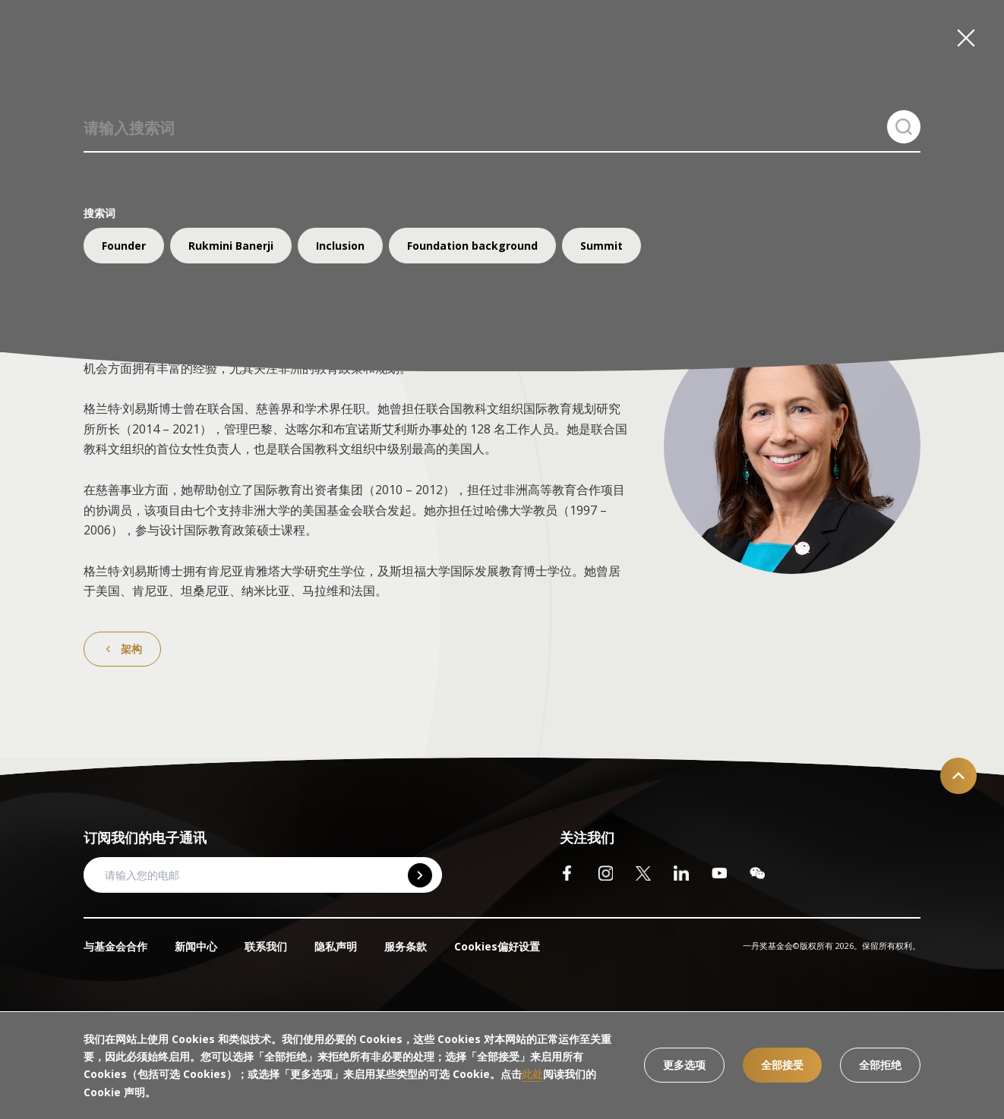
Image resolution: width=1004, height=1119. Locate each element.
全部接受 (782, 1065)
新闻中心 (196, 946)
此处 (532, 1074)
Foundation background (472, 245)
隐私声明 (335, 946)
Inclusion (340, 245)
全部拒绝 (880, 1065)
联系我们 (266, 946)
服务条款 (405, 946)
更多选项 (684, 1065)
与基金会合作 (115, 946)
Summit (601, 245)
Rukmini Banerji (230, 245)
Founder (124, 245)
